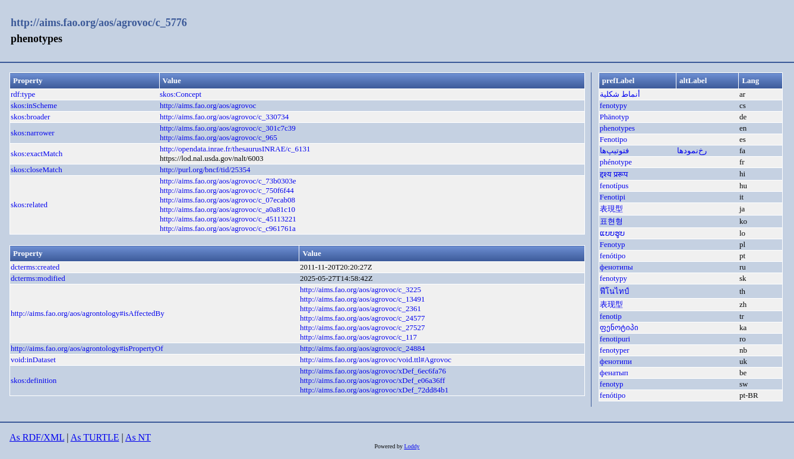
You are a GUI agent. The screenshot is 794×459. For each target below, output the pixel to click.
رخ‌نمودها (692, 150)
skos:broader (30, 116)
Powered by (389, 446)
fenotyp (612, 383)
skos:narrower (33, 132)
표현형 (611, 221)
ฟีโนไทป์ (614, 291)
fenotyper (614, 350)
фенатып (614, 372)
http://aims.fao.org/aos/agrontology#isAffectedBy (88, 313)
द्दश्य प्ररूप (614, 174)
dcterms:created (35, 266)
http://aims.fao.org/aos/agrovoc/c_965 (218, 137)
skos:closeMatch (36, 169)
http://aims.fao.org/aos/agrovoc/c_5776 (99, 23)
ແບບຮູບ (612, 233)
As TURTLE (95, 437)
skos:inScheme (34, 105)
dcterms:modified (38, 278)
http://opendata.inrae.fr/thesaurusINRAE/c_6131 (235, 148)
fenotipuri (615, 338)
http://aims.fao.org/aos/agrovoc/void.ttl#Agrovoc (375, 359)
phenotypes (617, 128)
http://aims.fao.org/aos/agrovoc (208, 105)
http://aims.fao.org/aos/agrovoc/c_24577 (362, 318)
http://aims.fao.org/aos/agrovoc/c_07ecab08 (227, 199)
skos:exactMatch (36, 153)
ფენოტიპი (619, 327)
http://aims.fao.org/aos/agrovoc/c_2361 (360, 308)
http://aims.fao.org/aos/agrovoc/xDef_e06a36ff (372, 380)
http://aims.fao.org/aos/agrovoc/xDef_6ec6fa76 (373, 370)
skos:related (29, 204)
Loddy (411, 446)
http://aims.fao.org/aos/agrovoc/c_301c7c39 (228, 128)
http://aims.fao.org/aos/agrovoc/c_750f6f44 (227, 190)
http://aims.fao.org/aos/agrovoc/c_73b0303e (228, 180)
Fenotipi (612, 196)
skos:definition (33, 380)
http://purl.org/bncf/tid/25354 (205, 169)
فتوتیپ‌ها (614, 150)
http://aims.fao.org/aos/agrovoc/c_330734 (224, 116)
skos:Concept (180, 94)
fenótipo (612, 255)
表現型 (611, 208)
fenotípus (614, 185)
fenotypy (613, 105)
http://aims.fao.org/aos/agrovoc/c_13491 (362, 299)
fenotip (611, 316)
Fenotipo (613, 139)
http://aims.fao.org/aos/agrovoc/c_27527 (362, 327)
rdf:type (23, 94)
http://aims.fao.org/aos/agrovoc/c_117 (358, 337)
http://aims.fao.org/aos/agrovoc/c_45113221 (228, 218)
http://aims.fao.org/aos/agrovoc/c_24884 (362, 348)
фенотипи (616, 361)
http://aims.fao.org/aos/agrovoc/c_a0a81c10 (227, 209)
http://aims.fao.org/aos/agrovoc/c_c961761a (228, 228)
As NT (138, 437)
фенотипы (616, 266)
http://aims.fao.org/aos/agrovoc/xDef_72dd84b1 (374, 389)
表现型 (611, 304)
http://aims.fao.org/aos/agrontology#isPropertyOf (87, 348)
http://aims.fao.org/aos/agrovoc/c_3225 (360, 289)
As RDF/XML (37, 437)
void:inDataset (33, 359)
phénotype (616, 161)
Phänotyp (614, 116)
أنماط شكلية (620, 94)
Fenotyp (612, 244)
